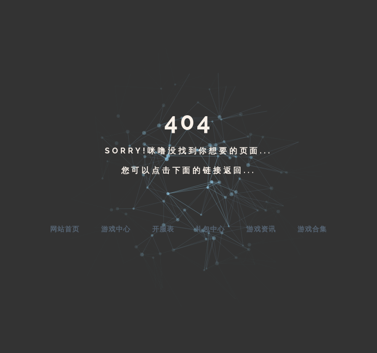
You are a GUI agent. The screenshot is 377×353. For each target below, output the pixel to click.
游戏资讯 (261, 229)
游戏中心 (116, 229)
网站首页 (65, 229)
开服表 (163, 229)
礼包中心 (210, 229)
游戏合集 (312, 229)
